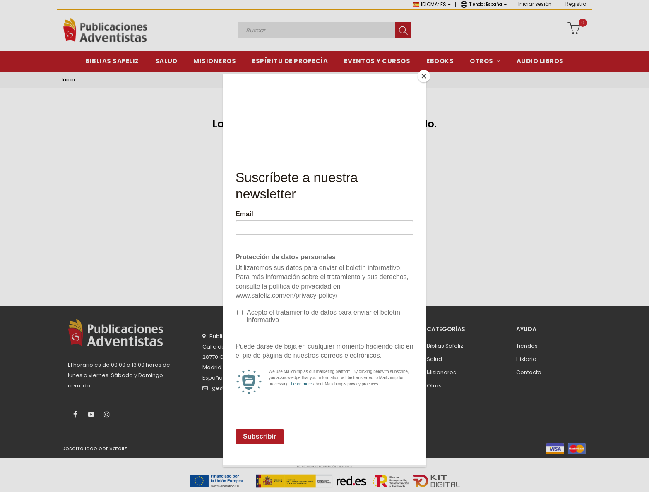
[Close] (424, 76)
